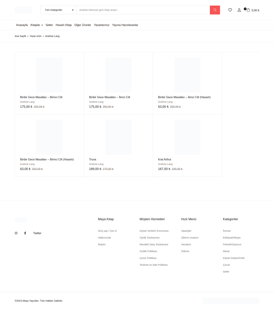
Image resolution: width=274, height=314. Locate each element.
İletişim (102, 248)
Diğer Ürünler (82, 25)
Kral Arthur (88, 163)
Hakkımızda (104, 241)
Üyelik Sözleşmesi (150, 241)
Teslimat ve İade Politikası (154, 269)
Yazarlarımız (102, 25)
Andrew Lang (88, 101)
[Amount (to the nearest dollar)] (143, 10)
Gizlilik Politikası (148, 255)
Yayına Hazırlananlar (125, 25)
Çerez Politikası (148, 262)
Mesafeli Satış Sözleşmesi (154, 248)
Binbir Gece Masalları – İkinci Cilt (101, 97)
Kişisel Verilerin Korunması (154, 235)
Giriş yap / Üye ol (107, 235)
